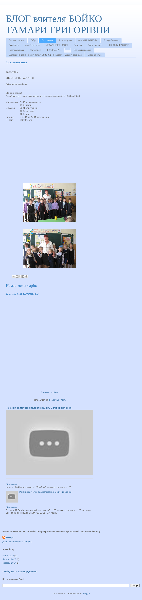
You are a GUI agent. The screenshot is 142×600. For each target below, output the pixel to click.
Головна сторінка (16, 40)
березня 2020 (9, 559)
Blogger (86, 593)
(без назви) (11, 484)
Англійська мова (32, 45)
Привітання (14, 45)
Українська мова (16, 50)
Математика (35, 50)
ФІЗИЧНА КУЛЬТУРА (87, 40)
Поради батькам (111, 40)
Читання (78, 45)
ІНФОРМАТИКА (54, 50)
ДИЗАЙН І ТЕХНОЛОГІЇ (57, 45)
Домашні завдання (82, 50)
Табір (33, 40)
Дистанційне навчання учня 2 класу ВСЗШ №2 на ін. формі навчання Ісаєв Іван (45, 55)
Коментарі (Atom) (57, 400)
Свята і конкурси (95, 45)
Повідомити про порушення (19, 571)
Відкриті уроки (65, 40)
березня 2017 (9, 563)
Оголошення (47, 40)
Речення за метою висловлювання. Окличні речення (38, 407)
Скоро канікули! (95, 55)
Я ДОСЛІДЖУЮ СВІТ (119, 45)
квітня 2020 (8, 555)
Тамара (10, 537)
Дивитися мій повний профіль (17, 541)
